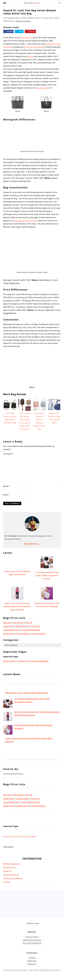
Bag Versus (26, 37)
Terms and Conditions (39, 661)
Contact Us (22, 661)
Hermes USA (8, 633)
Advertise (32, 961)
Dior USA (7, 622)
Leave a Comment (23, 21)
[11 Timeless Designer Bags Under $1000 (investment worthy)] (8, 704)
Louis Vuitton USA (11, 630)
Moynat (30, 56)
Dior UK (29, 622)
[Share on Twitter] (19, 31)
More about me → (32, 543)
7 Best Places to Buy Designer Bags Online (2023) (26, 693)
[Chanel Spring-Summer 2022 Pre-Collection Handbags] (8, 730)
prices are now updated (34, 47)
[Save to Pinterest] (30, 31)
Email (6, 495)
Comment (8, 454)
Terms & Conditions (32, 943)
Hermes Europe (23, 633)
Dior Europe (18, 622)
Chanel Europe (21, 626)
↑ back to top (32, 923)
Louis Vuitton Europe (30, 630)
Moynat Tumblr (42, 88)
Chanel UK (35, 626)
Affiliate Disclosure (11, 864)
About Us (7, 871)
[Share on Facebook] (8, 31)
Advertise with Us (11, 875)
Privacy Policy (9, 661)
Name (6, 486)
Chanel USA (8, 626)
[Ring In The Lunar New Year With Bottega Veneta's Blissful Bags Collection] (8, 717)
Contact (6, 882)
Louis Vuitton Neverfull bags (25, 220)
